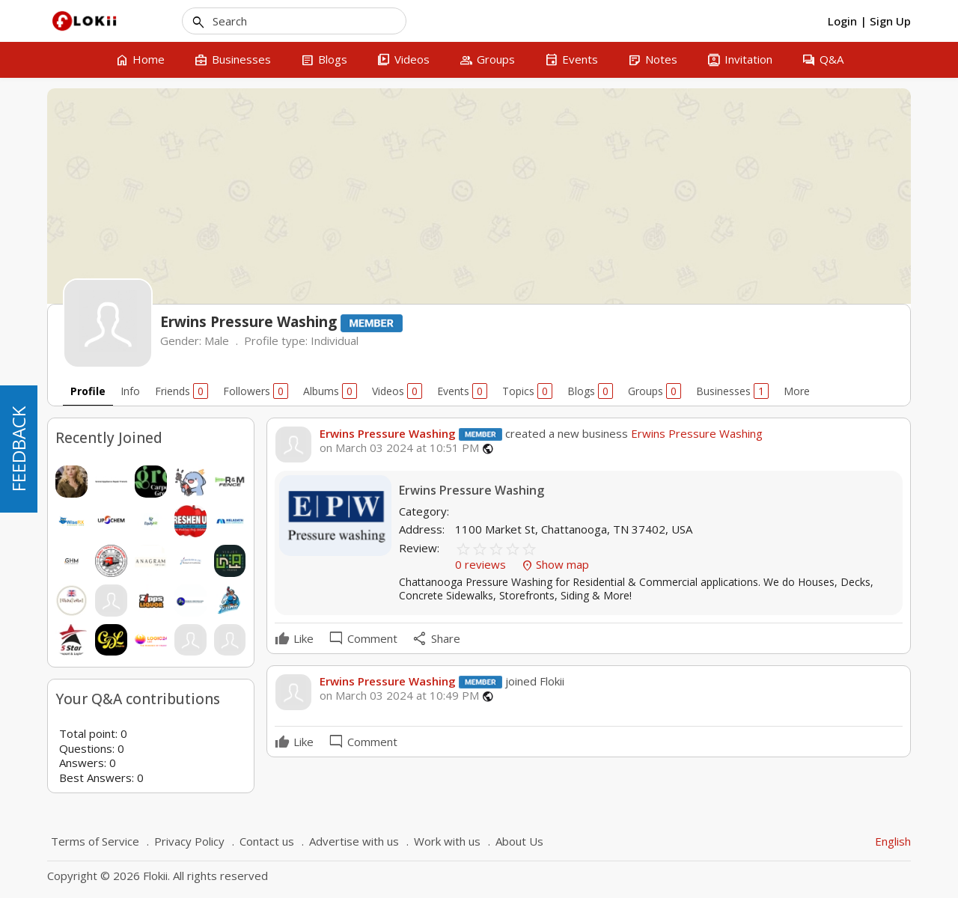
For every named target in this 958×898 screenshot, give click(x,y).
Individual (335, 340)
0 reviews (482, 564)
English (893, 841)
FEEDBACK (18, 449)
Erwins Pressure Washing (388, 433)
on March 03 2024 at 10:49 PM (399, 695)
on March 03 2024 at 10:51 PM (399, 448)
